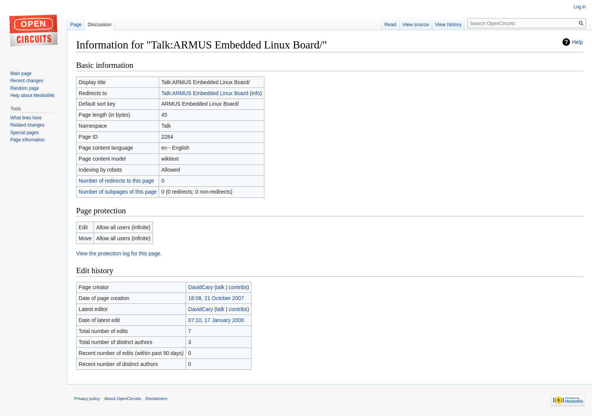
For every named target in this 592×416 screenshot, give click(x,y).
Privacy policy (87, 398)
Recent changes (26, 80)
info (255, 93)
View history (448, 24)
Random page (24, 88)
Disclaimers (156, 398)
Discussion (99, 24)
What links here (26, 117)
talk (220, 287)
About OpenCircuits (123, 398)
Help (577, 42)
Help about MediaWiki (32, 95)
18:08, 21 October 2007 (216, 298)
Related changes (27, 125)
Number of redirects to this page (116, 181)
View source (415, 24)
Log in (579, 6)
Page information (27, 139)
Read (390, 24)
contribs (238, 287)
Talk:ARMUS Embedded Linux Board (204, 93)
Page (75, 24)
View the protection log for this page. (119, 253)
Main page (20, 73)
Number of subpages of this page (118, 192)
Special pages (24, 132)
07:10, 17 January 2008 (216, 320)
